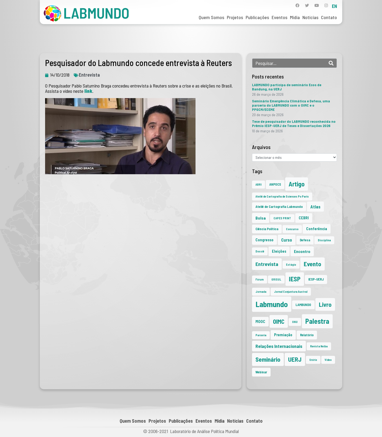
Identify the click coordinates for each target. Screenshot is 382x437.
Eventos (279, 17)
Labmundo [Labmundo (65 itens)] (271, 304)
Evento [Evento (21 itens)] (312, 264)
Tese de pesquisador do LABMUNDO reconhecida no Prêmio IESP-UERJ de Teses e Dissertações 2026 (294, 123)
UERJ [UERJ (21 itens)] (295, 359)
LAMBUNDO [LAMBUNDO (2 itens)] (303, 305)
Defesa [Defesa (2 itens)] (305, 240)
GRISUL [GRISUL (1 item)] (276, 279)
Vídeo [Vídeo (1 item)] (328, 359)
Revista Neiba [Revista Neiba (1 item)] (319, 346)
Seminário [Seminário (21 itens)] (267, 359)
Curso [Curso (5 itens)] (286, 239)
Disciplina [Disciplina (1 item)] (324, 240)
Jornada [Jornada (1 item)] (260, 291)
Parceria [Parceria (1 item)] (260, 335)
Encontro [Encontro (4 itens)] (302, 251)
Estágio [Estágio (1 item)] (291, 264)
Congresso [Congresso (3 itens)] (264, 240)
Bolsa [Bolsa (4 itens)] (260, 217)
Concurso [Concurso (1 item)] (292, 229)
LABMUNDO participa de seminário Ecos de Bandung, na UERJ (286, 86)
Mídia (295, 17)
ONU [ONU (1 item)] (295, 322)
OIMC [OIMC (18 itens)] (278, 321)
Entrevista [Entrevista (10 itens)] (266, 264)
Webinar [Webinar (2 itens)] (261, 372)
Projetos (235, 17)
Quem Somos (211, 17)
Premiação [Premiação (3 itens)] (283, 335)
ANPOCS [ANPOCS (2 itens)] (275, 184)
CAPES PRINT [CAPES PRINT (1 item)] (282, 218)
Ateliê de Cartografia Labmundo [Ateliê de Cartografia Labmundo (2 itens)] (279, 206)
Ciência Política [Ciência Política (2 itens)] (266, 229)
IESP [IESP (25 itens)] (295, 279)
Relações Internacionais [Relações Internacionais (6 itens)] (278, 346)
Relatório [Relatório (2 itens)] (307, 335)
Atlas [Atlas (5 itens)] (315, 206)
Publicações (257, 17)
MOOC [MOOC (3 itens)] (260, 321)
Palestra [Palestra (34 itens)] (317, 321)
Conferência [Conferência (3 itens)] (316, 228)
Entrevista (89, 75)
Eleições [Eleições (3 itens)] (279, 251)
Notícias (310, 17)
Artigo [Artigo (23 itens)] (297, 184)
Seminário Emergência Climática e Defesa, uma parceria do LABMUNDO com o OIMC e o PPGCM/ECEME (291, 105)
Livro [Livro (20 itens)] (325, 304)
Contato (329, 17)
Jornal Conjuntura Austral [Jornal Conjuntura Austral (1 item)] (290, 291)
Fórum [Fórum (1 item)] (259, 279)
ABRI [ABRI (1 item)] (258, 184)
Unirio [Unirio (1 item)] (313, 359)
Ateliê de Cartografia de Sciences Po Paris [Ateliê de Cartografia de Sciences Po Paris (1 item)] (282, 196)
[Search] (331, 63)
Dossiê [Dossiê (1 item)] (259, 251)
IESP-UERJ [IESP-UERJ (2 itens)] (316, 279)
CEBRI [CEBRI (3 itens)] (304, 218)
